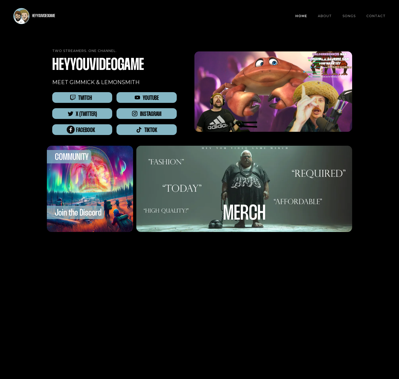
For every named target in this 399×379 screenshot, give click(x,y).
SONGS (349, 16)
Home (301, 16)
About (325, 16)
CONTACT (376, 16)
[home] (34, 16)
